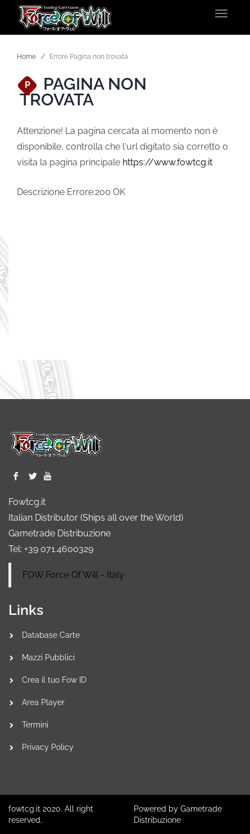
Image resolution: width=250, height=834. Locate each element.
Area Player (43, 702)
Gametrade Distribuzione (59, 533)
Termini (35, 724)
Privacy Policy (48, 747)
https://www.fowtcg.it (167, 162)
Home (26, 57)
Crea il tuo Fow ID (54, 679)
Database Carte (51, 635)
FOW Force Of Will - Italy (73, 574)
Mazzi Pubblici (48, 657)
